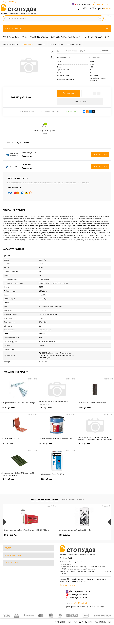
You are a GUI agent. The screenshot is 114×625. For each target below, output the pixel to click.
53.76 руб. (18, 409)
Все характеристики (94, 57)
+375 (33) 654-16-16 (77, 594)
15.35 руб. (95, 444)
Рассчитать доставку (50, 112)
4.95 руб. (46, 535)
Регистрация (12, 2)
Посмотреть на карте (67, 585)
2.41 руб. (18, 444)
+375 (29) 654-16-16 (80, 591)
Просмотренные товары (72, 499)
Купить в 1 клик (80, 101)
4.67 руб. (56, 409)
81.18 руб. (56, 444)
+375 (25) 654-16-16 (77, 597)
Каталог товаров (57, 28)
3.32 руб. (83, 535)
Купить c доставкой (100, 155)
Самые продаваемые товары (44, 499)
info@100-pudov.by (79, 603)
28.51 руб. (10, 535)
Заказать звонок (102, 4)
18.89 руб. (95, 409)
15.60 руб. (56, 480)
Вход (4, 2)
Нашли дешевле (26, 112)
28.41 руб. (18, 480)
